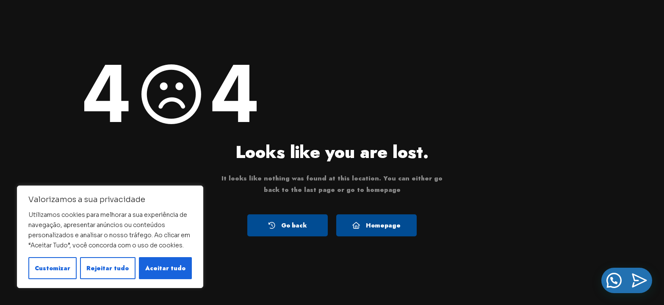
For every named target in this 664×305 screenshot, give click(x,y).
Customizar (52, 268)
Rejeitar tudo (107, 268)
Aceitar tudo (165, 268)
